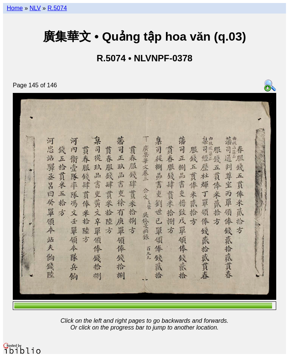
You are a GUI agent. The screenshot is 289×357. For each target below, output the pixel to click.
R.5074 (57, 8)
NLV (35, 8)
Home (15, 8)
